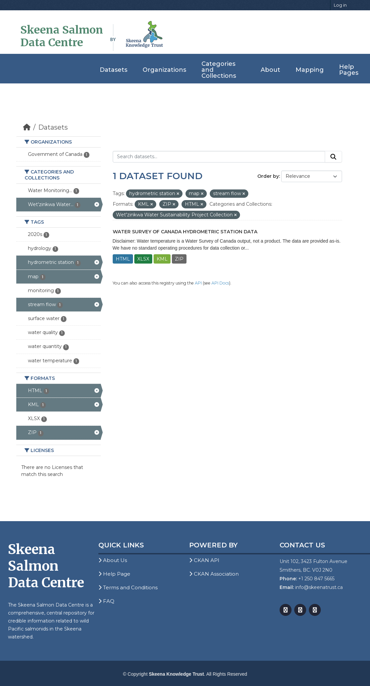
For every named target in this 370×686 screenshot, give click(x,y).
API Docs (220, 283)
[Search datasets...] (219, 157)
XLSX (143, 259)
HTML (123, 259)
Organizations (164, 69)
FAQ (106, 601)
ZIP (179, 259)
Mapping (310, 69)
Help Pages (348, 69)
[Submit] (333, 157)
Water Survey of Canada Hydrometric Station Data (185, 232)
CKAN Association (214, 574)
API (198, 283)
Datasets (113, 69)
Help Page (114, 574)
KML (162, 259)
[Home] (27, 127)
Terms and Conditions (128, 587)
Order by (268, 176)
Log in (340, 5)
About (270, 69)
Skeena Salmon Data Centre (61, 36)
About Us (112, 560)
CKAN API (204, 560)
